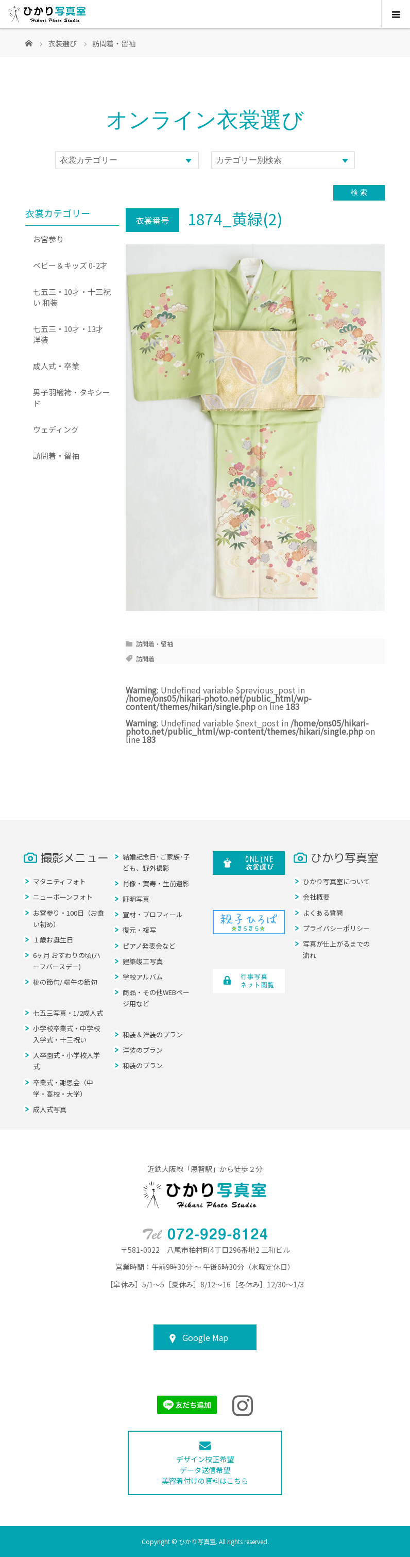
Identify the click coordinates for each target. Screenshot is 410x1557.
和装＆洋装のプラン (153, 1034)
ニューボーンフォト (63, 897)
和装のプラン (143, 1065)
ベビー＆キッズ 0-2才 (70, 265)
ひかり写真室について (336, 881)
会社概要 (316, 897)
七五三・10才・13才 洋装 (68, 334)
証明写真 (136, 899)
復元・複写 (139, 930)
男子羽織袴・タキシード (71, 397)
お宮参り (48, 239)
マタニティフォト (59, 881)
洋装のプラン (143, 1050)
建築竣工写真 (143, 961)
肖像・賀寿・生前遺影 (156, 883)
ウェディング (56, 429)
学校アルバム (143, 977)
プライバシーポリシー (336, 928)
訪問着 (145, 658)
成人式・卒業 (56, 365)
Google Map (205, 1337)
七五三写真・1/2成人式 (68, 1013)
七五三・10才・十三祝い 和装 (72, 297)
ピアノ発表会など (149, 946)
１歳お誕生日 (53, 940)
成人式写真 (49, 1109)
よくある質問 (323, 913)
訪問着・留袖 (154, 643)
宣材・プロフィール (153, 914)
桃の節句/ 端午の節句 (65, 982)
